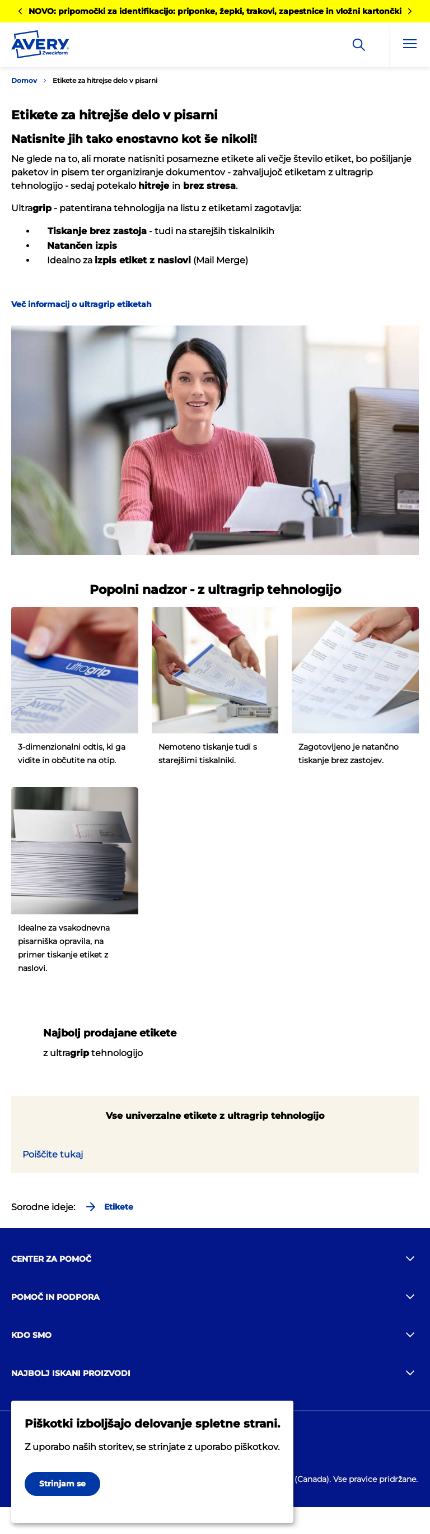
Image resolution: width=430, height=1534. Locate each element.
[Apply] (358, 44)
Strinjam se (62, 1484)
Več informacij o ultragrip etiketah (81, 304)
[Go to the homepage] (40, 46)
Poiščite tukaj (52, 1154)
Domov (24, 80)
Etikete (108, 1207)
